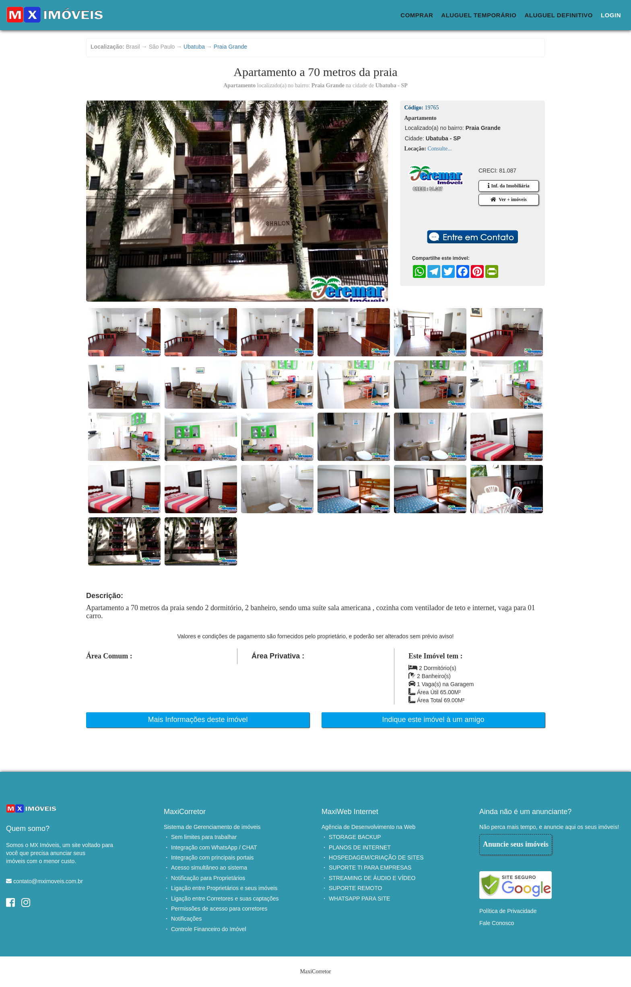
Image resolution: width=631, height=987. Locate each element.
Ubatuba (194, 46)
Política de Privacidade (507, 911)
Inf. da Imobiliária (508, 186)
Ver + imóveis (508, 199)
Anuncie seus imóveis (516, 844)
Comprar (416, 15)
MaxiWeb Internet (350, 812)
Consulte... (439, 149)
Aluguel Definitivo (558, 15)
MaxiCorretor (185, 812)
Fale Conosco (496, 923)
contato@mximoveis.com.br (48, 881)
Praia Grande (230, 46)
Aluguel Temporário (478, 15)
